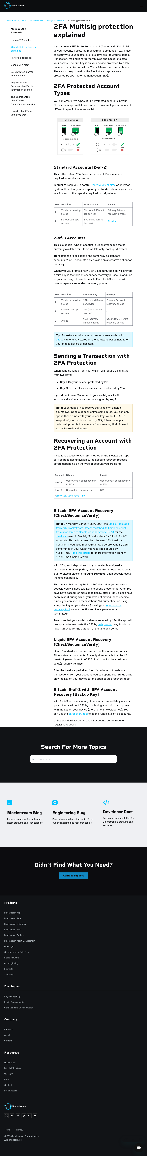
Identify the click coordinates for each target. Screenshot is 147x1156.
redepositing (105, 624)
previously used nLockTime (71, 495)
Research (8, 1029)
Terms (7, 1129)
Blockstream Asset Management (19, 941)
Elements (8, 969)
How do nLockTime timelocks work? (21, 113)
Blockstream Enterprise (15, 924)
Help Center (10, 1062)
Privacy (19, 1129)
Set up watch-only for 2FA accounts (22, 73)
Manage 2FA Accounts (55, 21)
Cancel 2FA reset (20, 64)
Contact (8, 1085)
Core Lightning (11, 963)
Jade (59, 339)
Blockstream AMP (12, 929)
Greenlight (9, 946)
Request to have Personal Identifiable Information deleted (22, 86)
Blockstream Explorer (14, 935)
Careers (8, 1040)
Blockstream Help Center (16, 21)
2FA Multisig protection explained (80, 21)
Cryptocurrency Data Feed (16, 952)
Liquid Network (11, 957)
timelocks (62, 536)
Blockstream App (36, 21)
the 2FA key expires (104, 184)
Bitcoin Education (12, 1068)
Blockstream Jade (12, 918)
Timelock (113, 221)
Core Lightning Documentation (18, 1007)
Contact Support (73, 875)
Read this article (80, 552)
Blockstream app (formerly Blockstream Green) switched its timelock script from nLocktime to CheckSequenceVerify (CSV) (92, 528)
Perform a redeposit (21, 57)
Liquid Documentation (14, 1002)
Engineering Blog (12, 996)
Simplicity (8, 974)
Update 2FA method (21, 40)
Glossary (8, 1074)
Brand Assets (10, 1090)
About (7, 1035)
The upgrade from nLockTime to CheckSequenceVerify (23, 100)
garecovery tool (78, 713)
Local (6, 1079)
